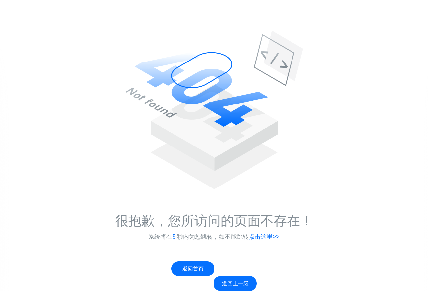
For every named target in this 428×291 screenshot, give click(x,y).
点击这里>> (264, 236)
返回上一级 (235, 283)
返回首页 (193, 268)
